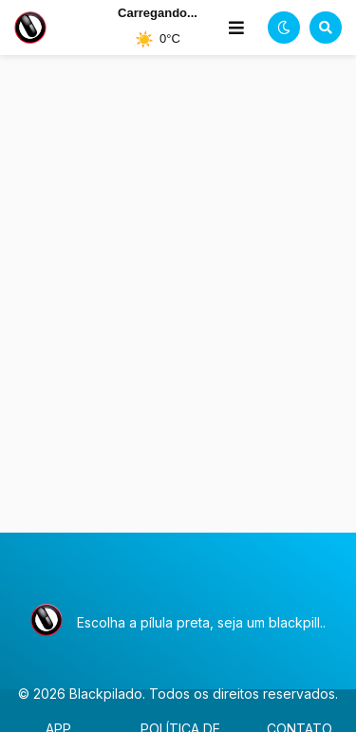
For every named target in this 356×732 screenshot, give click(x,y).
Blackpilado (105, 693)
